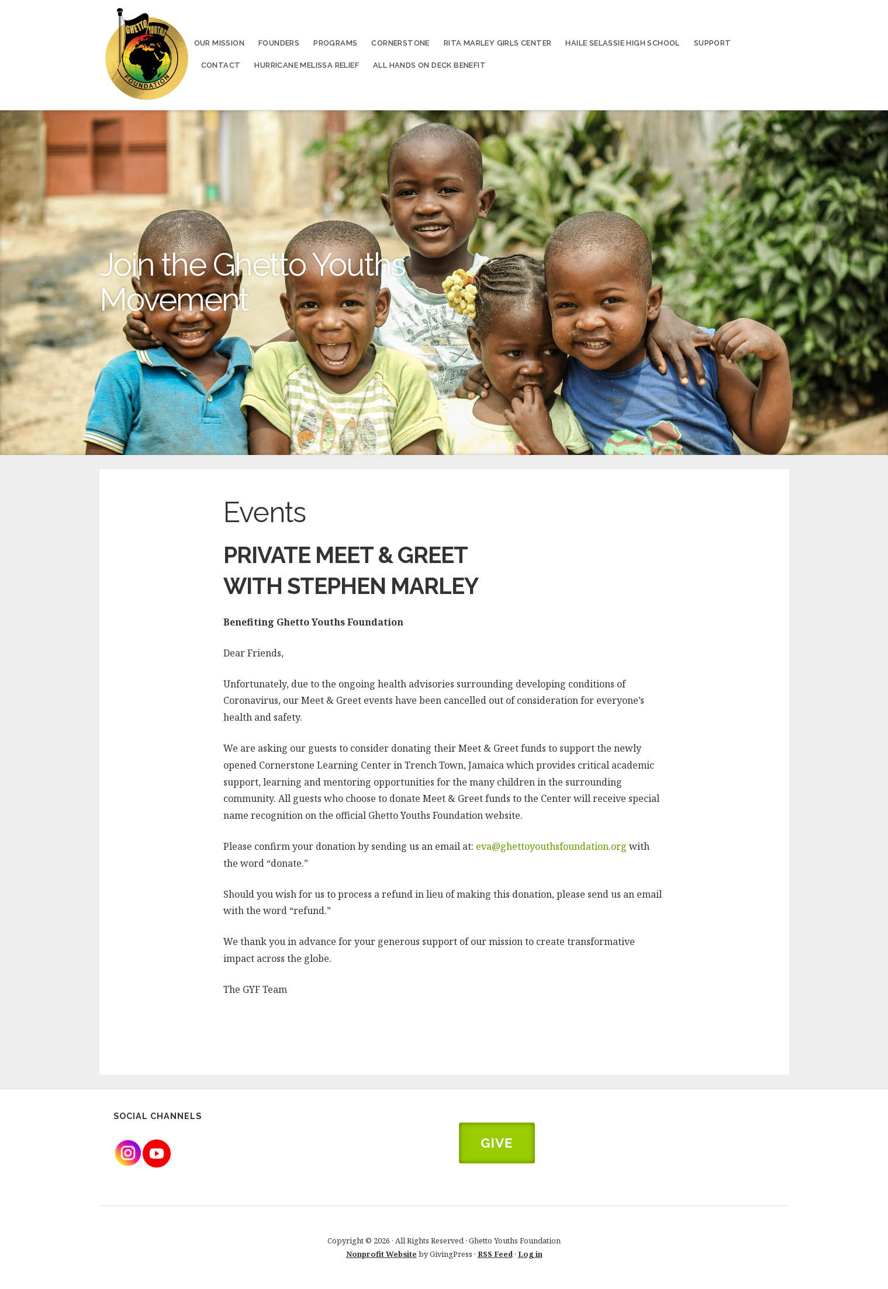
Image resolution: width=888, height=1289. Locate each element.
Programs (335, 43)
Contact (221, 65)
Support (712, 43)
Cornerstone (400, 43)
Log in (530, 1254)
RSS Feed (495, 1254)
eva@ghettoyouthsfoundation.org (551, 846)
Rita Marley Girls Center (498, 43)
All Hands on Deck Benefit (429, 65)
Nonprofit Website (381, 1254)
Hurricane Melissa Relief (306, 65)
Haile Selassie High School (622, 43)
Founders (278, 43)
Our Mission (219, 43)
